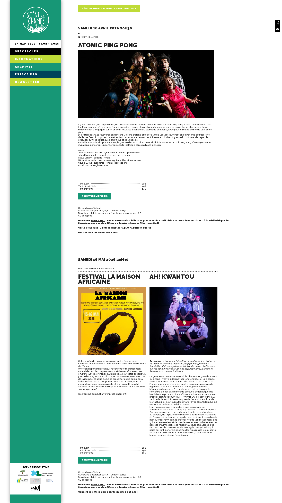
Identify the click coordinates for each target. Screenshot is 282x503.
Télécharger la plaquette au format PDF (109, 8)
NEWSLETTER (27, 82)
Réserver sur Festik (95, 196)
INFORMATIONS (29, 59)
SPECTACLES (27, 51)
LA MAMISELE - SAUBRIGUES (37, 44)
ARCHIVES (24, 66)
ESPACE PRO (26, 74)
